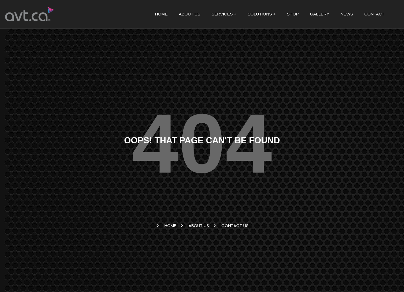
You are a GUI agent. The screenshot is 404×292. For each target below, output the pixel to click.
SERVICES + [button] (224, 14)
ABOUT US (189, 14)
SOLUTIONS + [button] (262, 14)
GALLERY (319, 14)
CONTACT (374, 14)
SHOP (293, 14)
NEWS (347, 14)
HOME (161, 14)
